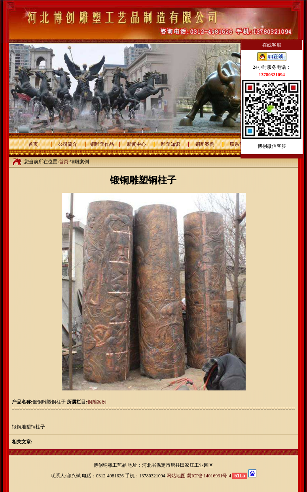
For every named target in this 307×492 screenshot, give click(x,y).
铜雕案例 (204, 144)
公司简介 (67, 144)
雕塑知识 (170, 144)
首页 (33, 144)
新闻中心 (136, 144)
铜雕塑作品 (102, 144)
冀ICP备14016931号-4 (209, 476)
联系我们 (239, 144)
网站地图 (176, 476)
